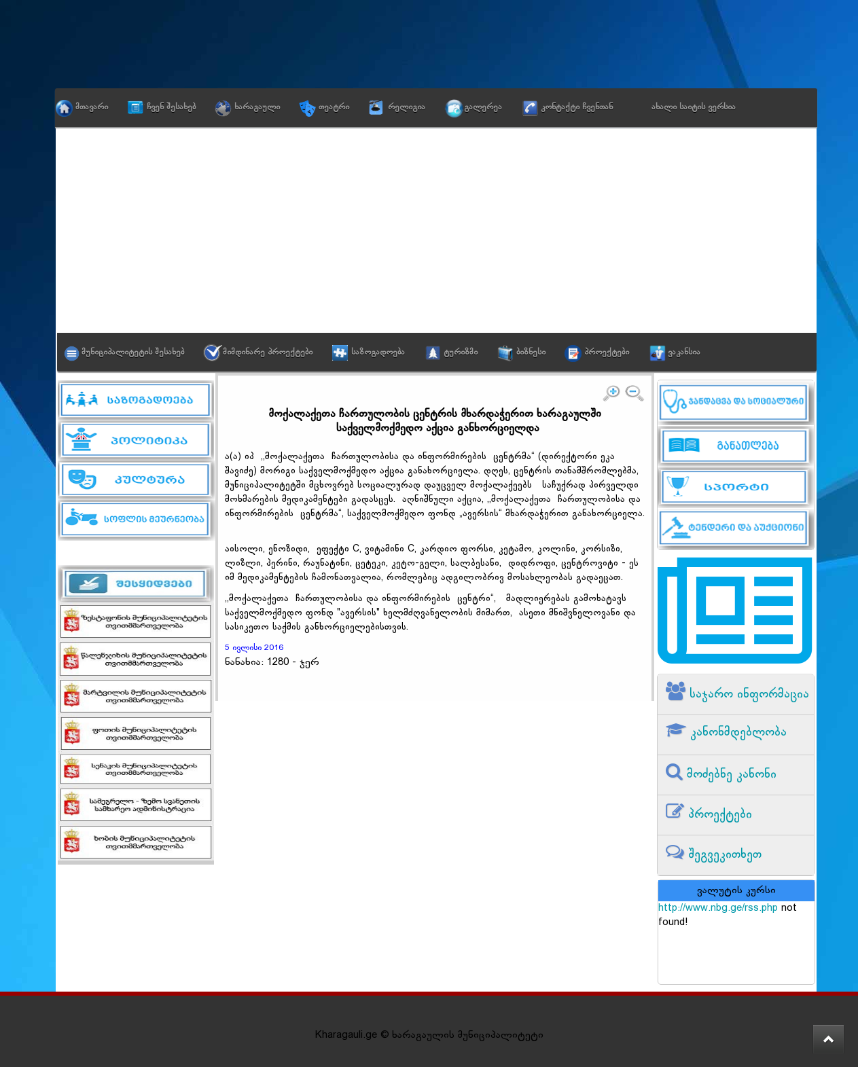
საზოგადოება (378, 352)
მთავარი (91, 107)
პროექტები (606, 352)
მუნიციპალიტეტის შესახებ (133, 352)
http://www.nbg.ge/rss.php (718, 908)
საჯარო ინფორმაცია (747, 694)
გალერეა (483, 107)
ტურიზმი (461, 352)
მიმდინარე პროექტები (267, 352)
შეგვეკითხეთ (723, 855)
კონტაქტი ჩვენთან (577, 107)
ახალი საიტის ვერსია (693, 107)
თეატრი (334, 107)
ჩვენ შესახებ (171, 107)
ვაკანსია (684, 352)
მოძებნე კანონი (729, 774)
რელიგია (406, 107)
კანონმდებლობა (736, 732)
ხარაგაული (257, 107)
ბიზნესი (531, 352)
